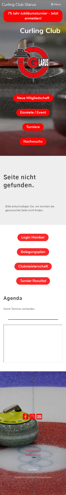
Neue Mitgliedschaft (33, 98)
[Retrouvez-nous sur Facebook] (25, 417)
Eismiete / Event (33, 112)
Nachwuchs (33, 141)
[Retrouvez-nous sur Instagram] (32, 417)
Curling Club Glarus (19, 4)
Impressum (33, 451)
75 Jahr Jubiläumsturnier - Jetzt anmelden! (33, 16)
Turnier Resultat (33, 280)
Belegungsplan (33, 251)
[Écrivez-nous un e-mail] (39, 417)
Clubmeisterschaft (33, 266)
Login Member (33, 237)
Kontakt (33, 476)
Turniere (33, 127)
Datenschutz (33, 455)
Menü (56, 4)
